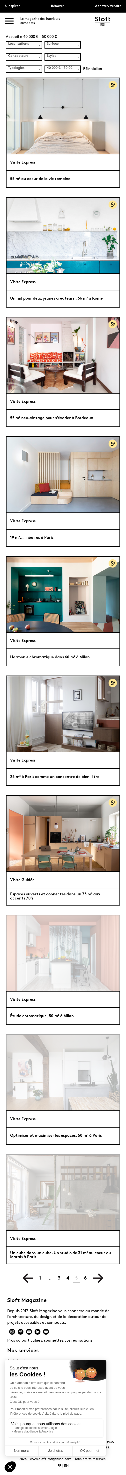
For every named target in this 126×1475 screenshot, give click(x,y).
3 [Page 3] (59, 1278)
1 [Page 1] (40, 1278)
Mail (46, 1331)
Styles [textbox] (51, 56)
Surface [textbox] (53, 44)
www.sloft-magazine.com (50, 1459)
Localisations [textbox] (18, 44)
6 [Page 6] (85, 1278)
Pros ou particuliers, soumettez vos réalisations (49, 1341)
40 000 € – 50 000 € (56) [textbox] (63, 68)
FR (59, 1466)
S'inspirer (12, 6)
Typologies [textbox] (16, 68)
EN (66, 1466)
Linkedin (37, 1331)
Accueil (12, 37)
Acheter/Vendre (108, 6)
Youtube (29, 1331)
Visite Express (23, 163)
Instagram (12, 1331)
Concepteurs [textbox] (18, 56)
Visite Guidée (22, 880)
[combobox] (24, 45)
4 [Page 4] (68, 1278)
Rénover (57, 6)
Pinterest (20, 1331)
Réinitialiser (92, 69)
